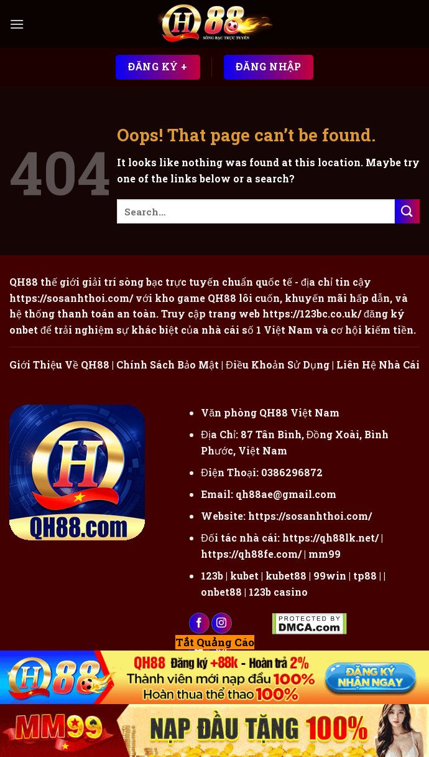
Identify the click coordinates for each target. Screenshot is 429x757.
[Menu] (16, 24)
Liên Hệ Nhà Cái (378, 364)
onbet (23, 329)
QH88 (222, 297)
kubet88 (286, 575)
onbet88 (221, 591)
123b (212, 575)
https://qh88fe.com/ (251, 553)
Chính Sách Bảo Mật (167, 364)
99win (329, 575)
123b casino (278, 591)
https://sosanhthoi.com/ (310, 515)
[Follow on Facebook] (199, 623)
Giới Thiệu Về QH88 (59, 364)
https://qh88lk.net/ (330, 537)
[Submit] (407, 211)
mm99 (324, 553)
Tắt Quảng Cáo (214, 642)
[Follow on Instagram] (221, 623)
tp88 (365, 575)
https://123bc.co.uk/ (311, 313)
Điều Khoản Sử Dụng (278, 364)
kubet (244, 575)
